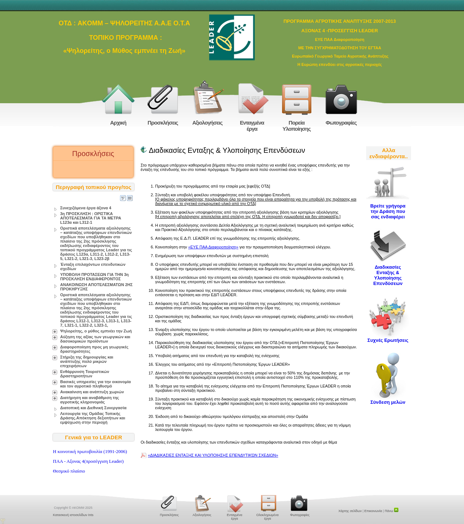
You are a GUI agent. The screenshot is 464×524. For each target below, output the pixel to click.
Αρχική (118, 123)
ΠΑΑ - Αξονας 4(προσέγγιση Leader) (88, 461)
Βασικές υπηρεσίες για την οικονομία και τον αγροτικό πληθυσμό (95, 384)
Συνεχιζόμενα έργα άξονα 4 (85, 208)
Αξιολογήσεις (207, 123)
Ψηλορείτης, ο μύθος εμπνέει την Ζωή (96, 331)
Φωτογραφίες (341, 123)
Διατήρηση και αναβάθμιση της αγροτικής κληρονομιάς (89, 399)
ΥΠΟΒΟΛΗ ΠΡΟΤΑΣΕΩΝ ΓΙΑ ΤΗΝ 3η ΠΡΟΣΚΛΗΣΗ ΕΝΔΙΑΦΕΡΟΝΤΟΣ (94, 276)
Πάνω (391, 511)
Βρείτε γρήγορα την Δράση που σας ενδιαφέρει (387, 211)
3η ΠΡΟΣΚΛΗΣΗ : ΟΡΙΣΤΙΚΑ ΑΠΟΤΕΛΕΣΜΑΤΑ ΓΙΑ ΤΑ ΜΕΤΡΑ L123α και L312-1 (90, 218)
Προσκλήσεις (163, 123)
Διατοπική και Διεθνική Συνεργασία (93, 408)
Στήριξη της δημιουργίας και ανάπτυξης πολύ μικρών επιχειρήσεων (86, 361)
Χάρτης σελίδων (350, 511)
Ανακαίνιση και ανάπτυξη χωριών (92, 392)
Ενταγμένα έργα (252, 126)
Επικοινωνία (373, 511)
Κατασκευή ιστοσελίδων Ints (73, 515)
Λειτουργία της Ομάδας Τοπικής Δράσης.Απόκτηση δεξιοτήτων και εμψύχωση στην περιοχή (92, 417)
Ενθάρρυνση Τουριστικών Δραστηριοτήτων (84, 373)
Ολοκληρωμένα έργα (267, 516)
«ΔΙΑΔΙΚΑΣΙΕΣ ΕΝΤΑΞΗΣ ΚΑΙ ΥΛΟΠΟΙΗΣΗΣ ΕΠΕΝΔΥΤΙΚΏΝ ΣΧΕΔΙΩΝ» (213, 455)
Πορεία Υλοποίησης (296, 126)
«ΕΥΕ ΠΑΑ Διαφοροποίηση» (213, 247)
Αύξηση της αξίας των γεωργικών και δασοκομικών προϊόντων (95, 339)
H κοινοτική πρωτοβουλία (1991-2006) (90, 451)
